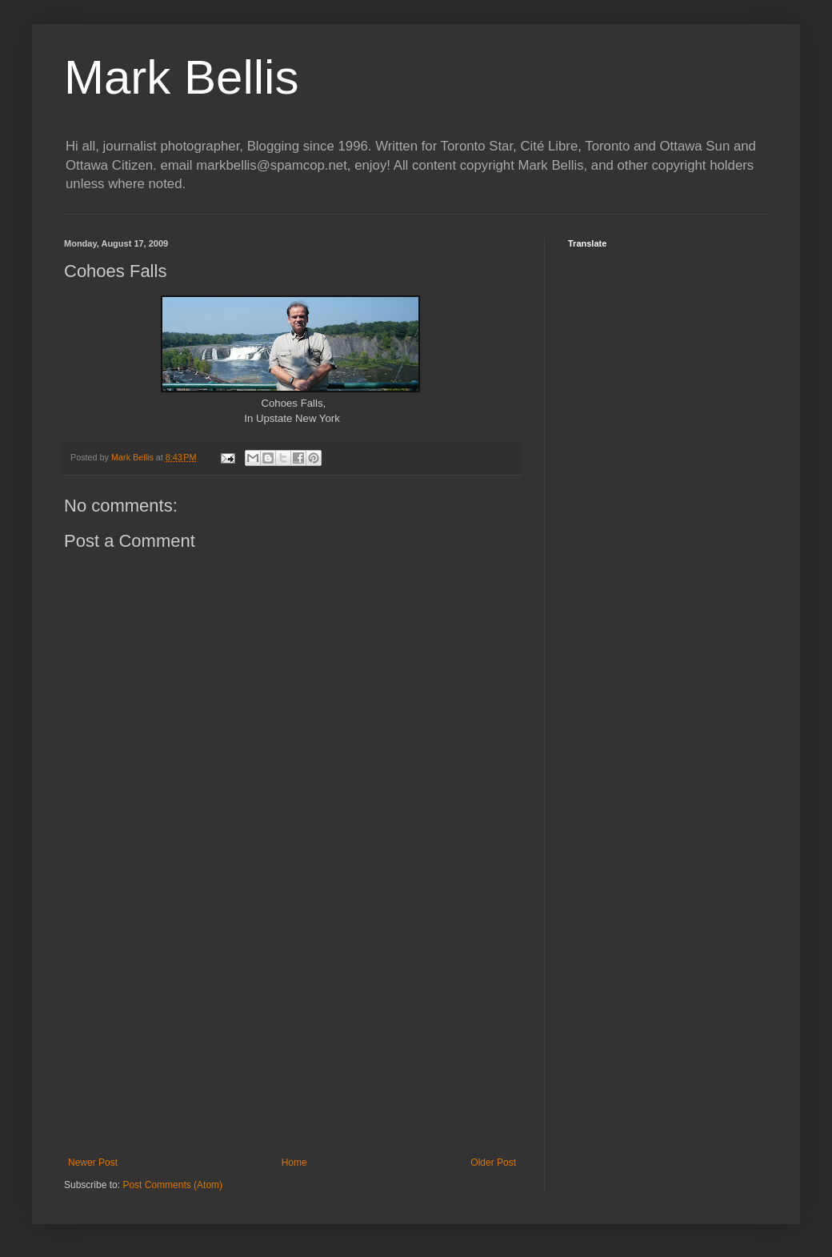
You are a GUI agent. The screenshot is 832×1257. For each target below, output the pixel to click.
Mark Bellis (181, 77)
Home (294, 1162)
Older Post (493, 1162)
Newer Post (93, 1162)
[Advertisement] (292, 1025)
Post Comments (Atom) (172, 1185)
